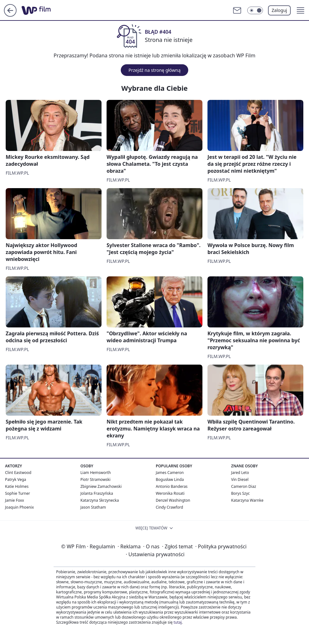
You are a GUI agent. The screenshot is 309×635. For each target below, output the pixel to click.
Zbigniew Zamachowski (101, 486)
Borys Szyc (240, 493)
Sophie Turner (17, 493)
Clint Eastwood (18, 472)
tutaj (177, 622)
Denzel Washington (173, 500)
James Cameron (170, 472)
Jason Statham (93, 507)
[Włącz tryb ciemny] (255, 10)
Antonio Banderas (172, 486)
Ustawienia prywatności (155, 554)
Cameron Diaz (243, 486)
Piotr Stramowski (95, 479)
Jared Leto (240, 472)
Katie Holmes (16, 486)
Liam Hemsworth (95, 472)
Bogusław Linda (170, 479)
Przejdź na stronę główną (154, 70)
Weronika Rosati (170, 493)
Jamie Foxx (14, 500)
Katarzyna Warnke (247, 500)
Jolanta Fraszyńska (96, 493)
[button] (300, 10)
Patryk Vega (15, 479)
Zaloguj (279, 10)
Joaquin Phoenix (19, 507)
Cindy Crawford (169, 507)
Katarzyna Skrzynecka (99, 500)
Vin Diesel (239, 479)
